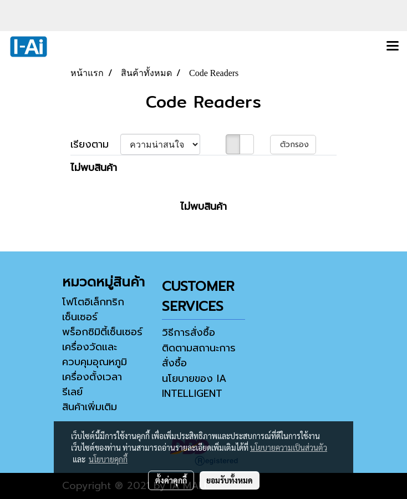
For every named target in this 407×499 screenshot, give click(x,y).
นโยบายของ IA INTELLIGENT (194, 386)
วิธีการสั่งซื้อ (188, 332)
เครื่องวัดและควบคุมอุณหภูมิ (94, 354)
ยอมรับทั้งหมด (229, 480)
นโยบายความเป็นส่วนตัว (288, 447)
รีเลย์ (72, 392)
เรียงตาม (95, 144)
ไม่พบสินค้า (93, 167)
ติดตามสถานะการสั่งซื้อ (199, 355)
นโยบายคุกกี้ (108, 459)
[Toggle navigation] (392, 46)
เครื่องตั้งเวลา (92, 377)
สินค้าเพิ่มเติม (89, 407)
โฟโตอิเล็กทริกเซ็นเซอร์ (93, 309)
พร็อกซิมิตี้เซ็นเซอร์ (102, 332)
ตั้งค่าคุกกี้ (171, 480)
